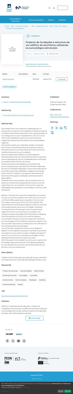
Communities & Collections (15, 20)
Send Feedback (9, 87)
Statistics (62, 20)
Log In (62, 8)
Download (61, 79)
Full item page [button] (34, 318)
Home (7, 26)
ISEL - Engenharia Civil (39, 26)
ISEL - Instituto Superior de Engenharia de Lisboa (20, 26)
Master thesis (39, 54)
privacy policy (25, 387)
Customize (4, 391)
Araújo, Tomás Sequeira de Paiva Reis (17, 102)
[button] (54, 7)
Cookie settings (36, 379)
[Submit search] (49, 7)
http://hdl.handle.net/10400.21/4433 (37, 64)
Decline (60, 391)
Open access (53, 54)
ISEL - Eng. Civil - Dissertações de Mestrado (59, 26)
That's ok (67, 391)
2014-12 (29, 54)
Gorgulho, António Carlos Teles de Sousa (18, 115)
